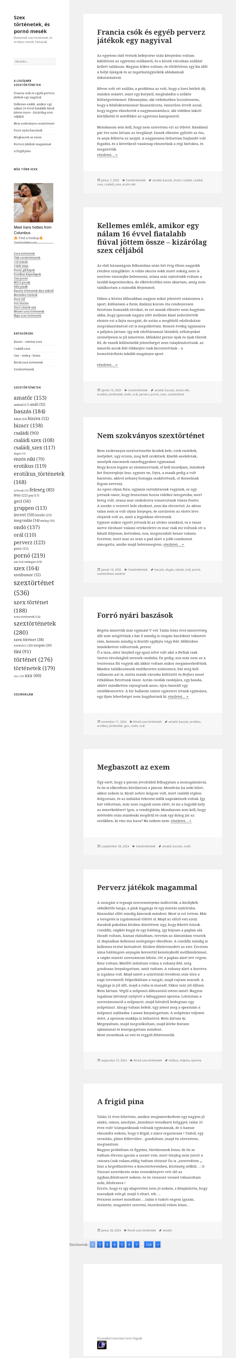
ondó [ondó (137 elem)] (27, 527)
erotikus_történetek (110, 394)
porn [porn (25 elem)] (21, 548)
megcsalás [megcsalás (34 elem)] (26, 520)
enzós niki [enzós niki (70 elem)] (29, 459)
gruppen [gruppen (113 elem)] (30, 508)
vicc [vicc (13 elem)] (19, 676)
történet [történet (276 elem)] (33, 659)
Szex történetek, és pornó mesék (32, 24)
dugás (170, 570)
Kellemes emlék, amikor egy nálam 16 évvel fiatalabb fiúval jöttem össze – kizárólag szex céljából (34, 110)
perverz (144, 394)
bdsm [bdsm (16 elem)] (20, 419)
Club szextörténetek (27, 258)
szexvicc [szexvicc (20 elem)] (23, 645)
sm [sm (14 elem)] (19, 562)
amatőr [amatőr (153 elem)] (30, 397)
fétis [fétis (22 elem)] (21, 495)
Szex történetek (24, 253)
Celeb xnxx (21, 266)
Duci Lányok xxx (25, 307)
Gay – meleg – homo (27, 355)
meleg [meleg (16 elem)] (47, 521)
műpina (185, 1060)
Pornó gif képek (24, 270)
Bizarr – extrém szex (28, 342)
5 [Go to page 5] (122, 1244)
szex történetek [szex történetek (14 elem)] (27, 616)
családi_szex (112, 184)
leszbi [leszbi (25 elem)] (43, 515)
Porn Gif (19, 299)
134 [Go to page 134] (149, 1244)
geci (126, 726)
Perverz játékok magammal (32, 144)
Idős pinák (21, 287)
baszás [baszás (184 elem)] (29, 411)
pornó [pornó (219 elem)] (29, 555)
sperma (196, 1060)
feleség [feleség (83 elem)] (42, 489)
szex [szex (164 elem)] (26, 568)
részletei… (107, 154)
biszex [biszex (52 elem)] (38, 418)
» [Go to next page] (158, 1244)
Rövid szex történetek (28, 362)
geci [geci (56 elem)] (22, 501)
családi (187, 180)
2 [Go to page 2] (100, 1244)
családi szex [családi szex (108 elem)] (34, 440)
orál (135, 394)
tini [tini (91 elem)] (22, 651)
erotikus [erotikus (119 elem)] (30, 465)
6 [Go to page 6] (129, 1244)
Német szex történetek (29, 311)
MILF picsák (22, 282)
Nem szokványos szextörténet (34, 123)
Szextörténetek (24, 369)
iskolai (179, 570)
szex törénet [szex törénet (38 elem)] (29, 639)
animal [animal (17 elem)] (21, 405)
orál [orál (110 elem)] (25, 534)
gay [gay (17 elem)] (33, 495)
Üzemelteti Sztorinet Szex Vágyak (119, 1338)
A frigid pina (22, 151)
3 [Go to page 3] (107, 1244)
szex (163, 394)
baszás (167, 180)
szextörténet (176, 394)
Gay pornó (21, 278)
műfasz (173, 1060)
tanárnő (120, 574)
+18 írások (21, 262)
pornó (155, 394)
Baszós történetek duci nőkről (33, 291)
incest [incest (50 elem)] (24, 514)
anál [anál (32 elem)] (37, 404)
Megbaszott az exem (28, 137)
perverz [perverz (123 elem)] (29, 542)
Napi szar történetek (27, 316)
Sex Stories (21, 303)
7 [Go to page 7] (137, 1244)
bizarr (177, 180)
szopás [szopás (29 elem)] (43, 645)
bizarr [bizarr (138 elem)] (28, 425)
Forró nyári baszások (28, 130)
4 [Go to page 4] (114, 1244)
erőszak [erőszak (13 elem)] (21, 490)
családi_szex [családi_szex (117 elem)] (34, 447)
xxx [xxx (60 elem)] (33, 675)
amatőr (156, 180)
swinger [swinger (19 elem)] (33, 562)
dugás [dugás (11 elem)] (20, 453)
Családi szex (22, 349)
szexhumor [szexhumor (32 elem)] (27, 574)
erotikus (195, 722)
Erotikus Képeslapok (27, 274)
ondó (127, 394)
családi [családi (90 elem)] (26, 433)
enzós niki (128, 184)
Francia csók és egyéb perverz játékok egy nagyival (34, 95)
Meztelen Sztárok (25, 295)
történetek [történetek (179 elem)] (34, 668)
